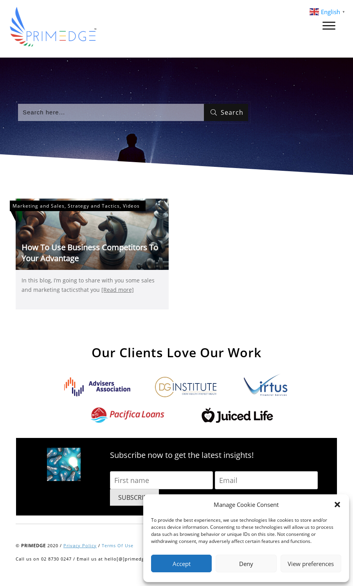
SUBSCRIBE (134, 497)
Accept (182, 564)
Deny (246, 564)
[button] (337, 504)
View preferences (311, 564)
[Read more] (117, 289)
